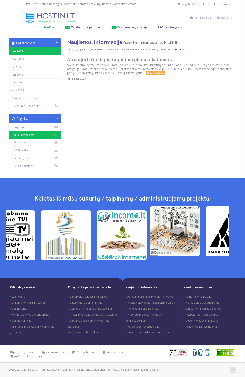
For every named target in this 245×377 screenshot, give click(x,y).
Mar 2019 (18, 59)
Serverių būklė (35, 158)
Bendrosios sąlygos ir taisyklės (88, 296)
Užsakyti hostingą (84, 352)
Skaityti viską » (155, 73)
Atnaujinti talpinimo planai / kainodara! (150, 296)
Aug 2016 (18, 67)
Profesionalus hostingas (26, 356)
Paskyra (223, 4)
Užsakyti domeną (114, 352)
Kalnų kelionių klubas (198, 296)
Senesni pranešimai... (25, 98)
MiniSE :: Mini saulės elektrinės (203, 308)
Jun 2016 (17, 74)
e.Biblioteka (35, 150)
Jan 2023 (17, 51)
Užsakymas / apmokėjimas (86, 302)
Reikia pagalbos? (35, 165)
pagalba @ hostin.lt (191, 4)
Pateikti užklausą (54, 352)
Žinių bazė (35, 142)
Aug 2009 (18, 90)
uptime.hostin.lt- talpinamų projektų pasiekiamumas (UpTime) (32, 326)
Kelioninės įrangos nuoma (201, 326)
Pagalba (35, 127)
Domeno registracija (130, 27)
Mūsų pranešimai (161, 49)
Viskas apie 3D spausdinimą (202, 302)
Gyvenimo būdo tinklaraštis (201, 320)
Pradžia (48, 27)
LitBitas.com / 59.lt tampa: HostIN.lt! (148, 332)
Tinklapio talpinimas (83, 27)
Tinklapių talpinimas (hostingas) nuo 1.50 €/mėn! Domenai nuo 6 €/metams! (107, 49)
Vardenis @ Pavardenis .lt (143, 326)
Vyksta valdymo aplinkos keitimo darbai (151, 302)
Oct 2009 (17, 82)
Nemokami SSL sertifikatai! (143, 308)
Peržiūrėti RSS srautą (35, 105)
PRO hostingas (168, 27)
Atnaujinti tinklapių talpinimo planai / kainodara (120, 59)
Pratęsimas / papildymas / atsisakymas (93, 314)
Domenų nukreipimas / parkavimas (91, 308)
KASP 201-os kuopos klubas (202, 314)
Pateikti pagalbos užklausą (86, 332)
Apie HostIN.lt (200, 18)
